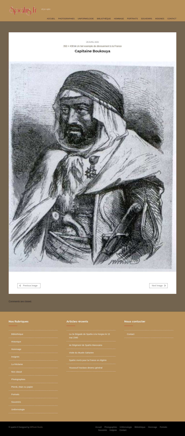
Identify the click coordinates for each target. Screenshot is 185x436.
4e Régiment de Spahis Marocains (85, 345)
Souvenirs (146, 19)
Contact (171, 19)
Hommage (119, 19)
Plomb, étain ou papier (22, 387)
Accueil (51, 19)
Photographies (66, 19)
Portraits (132, 19)
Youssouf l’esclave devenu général (85, 367)
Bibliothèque (104, 19)
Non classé (16, 372)
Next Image (159, 285)
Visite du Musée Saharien (81, 352)
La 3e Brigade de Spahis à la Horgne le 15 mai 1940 (89, 336)
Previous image (28, 285)
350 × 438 (68, 46)
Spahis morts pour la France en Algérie (88, 360)
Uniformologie (86, 19)
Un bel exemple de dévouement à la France (99, 46)
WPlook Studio (36, 427)
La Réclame (17, 364)
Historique (16, 341)
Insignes (159, 19)
